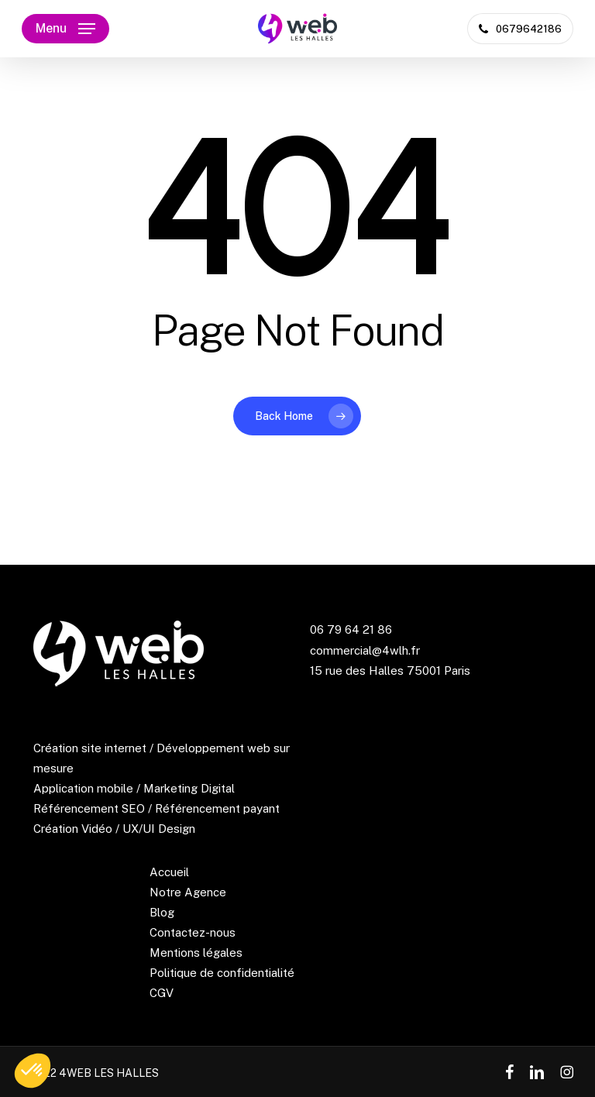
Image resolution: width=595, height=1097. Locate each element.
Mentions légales (196, 952)
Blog (162, 912)
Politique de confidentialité (222, 972)
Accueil (169, 872)
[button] (65, 28)
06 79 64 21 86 (351, 629)
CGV (162, 992)
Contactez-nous (193, 932)
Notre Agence (188, 892)
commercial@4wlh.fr (365, 650)
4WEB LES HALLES (109, 1073)
